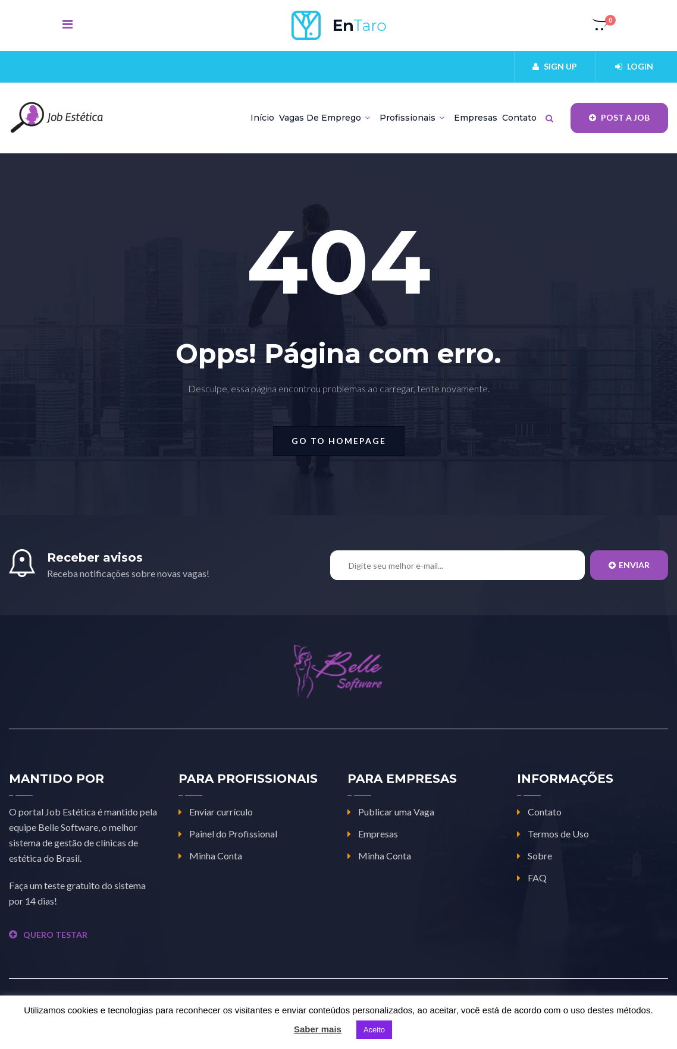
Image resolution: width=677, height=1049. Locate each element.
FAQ (537, 877)
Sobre (540, 855)
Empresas (475, 117)
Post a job (619, 117)
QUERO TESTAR (48, 935)
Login (634, 66)
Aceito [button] (374, 1029)
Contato (519, 117)
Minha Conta (215, 855)
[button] (601, 25)
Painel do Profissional (233, 833)
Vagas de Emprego (324, 117)
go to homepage (339, 441)
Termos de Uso (558, 833)
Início (262, 117)
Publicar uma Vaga (396, 811)
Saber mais (317, 1029)
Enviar (629, 565)
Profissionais (412, 117)
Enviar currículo (221, 811)
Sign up (554, 66)
